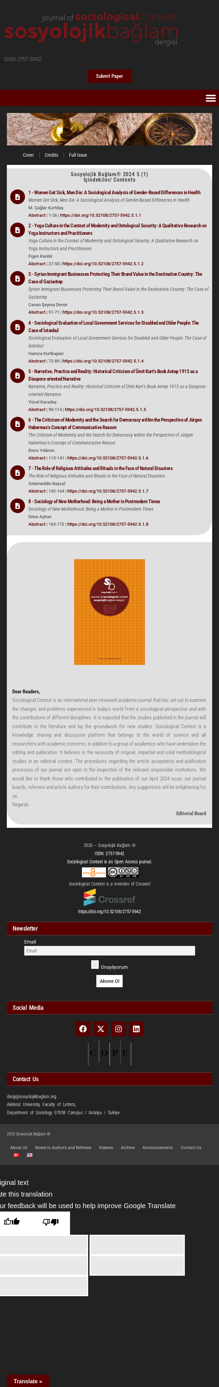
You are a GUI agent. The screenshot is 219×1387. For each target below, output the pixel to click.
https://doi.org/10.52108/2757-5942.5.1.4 (103, 361)
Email (30, 942)
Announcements (157, 1147)
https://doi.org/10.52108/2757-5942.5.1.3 (103, 312)
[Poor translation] (50, 1223)
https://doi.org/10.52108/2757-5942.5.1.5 (105, 409)
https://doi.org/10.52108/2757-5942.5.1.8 (107, 524)
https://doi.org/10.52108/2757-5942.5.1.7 (107, 491)
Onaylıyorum (109, 965)
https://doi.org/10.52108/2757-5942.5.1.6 (107, 458)
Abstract (37, 215)
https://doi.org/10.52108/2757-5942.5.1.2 (103, 263)
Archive (128, 1147)
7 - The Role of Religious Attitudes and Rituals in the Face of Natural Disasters (100, 468)
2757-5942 (115, 853)
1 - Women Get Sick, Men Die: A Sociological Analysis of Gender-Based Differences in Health (114, 192)
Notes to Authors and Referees (63, 1147)
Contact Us (191, 1147)
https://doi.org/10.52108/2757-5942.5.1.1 (100, 215)
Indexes (106, 1147)
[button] (211, 98)
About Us (18, 1147)
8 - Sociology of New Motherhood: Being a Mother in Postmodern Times (94, 501)
